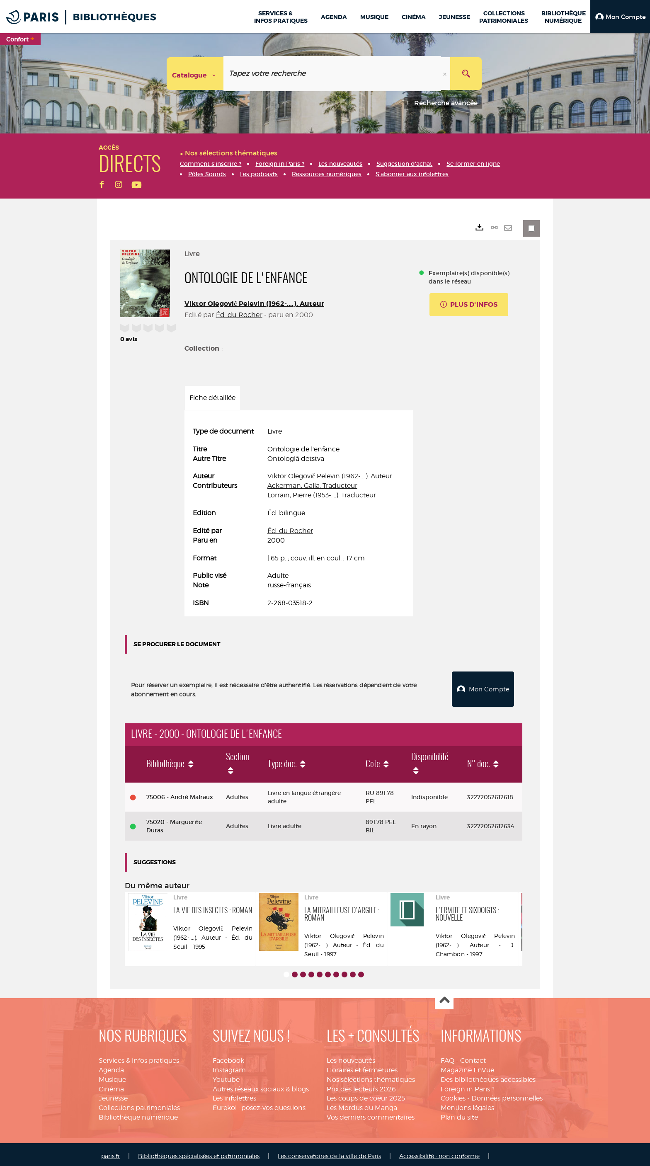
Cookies (453, 1095)
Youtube (226, 1076)
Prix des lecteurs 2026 (361, 1086)
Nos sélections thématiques (371, 1076)
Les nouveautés (351, 1057)
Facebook (228, 1057)
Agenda (111, 1067)
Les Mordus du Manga (362, 1104)
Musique (112, 1076)
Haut (444, 997)
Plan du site (459, 1114)
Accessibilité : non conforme (439, 1152)
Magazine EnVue (467, 1067)
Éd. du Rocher (239, 315)
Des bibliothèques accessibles (488, 1076)
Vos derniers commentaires (371, 1114)
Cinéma (111, 1086)
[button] (620, 16)
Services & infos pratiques (139, 1057)
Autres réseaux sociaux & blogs (261, 1086)
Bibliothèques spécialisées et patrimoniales (199, 1152)
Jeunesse (113, 1095)
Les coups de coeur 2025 (366, 1095)
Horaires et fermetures (362, 1067)
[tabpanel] (299, 517)
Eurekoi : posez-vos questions (259, 1104)
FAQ (447, 1057)
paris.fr (110, 1152)
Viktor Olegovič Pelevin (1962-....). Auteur (254, 303)
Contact (473, 1057)
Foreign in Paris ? (468, 1086)
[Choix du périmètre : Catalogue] (195, 73)
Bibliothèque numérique (138, 1114)
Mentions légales (467, 1104)
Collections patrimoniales (139, 1104)
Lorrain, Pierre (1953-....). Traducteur (321, 495)
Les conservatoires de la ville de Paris (329, 1152)
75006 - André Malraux (179, 794)
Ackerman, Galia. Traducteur (312, 486)
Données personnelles (507, 1095)
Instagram (229, 1067)
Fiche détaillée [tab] (212, 398)
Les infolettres (234, 1095)
